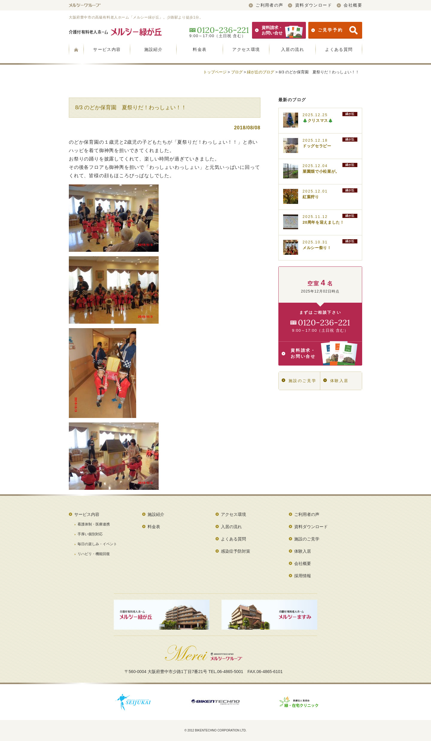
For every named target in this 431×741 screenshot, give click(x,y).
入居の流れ (292, 49)
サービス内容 (107, 49)
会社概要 (349, 5)
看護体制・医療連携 (94, 524)
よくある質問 (339, 49)
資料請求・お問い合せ (279, 30)
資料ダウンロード (310, 5)
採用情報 (302, 575)
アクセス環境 (246, 49)
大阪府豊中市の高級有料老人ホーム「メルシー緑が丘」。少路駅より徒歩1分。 (136, 17)
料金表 (200, 49)
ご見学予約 (334, 30)
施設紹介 (153, 49)
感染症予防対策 (235, 551)
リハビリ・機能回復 (94, 554)
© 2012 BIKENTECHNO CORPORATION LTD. (215, 730)
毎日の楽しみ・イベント (97, 544)
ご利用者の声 (266, 5)
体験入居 (336, 380)
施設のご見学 (299, 380)
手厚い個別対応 (90, 534)
